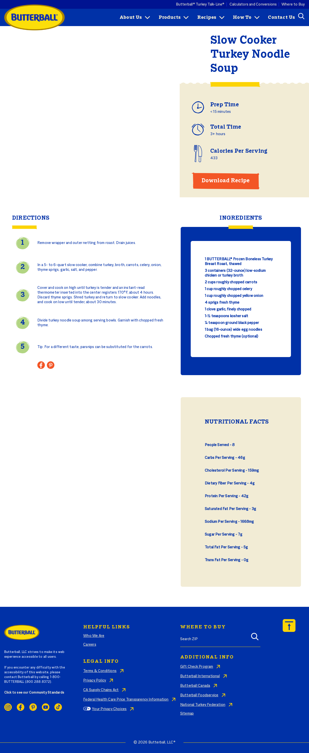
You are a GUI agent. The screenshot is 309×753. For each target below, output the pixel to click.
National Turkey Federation (202, 705)
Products (170, 17)
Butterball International (200, 676)
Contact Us (281, 17)
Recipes (206, 17)
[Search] (254, 638)
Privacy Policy (94, 681)
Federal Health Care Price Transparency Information (125, 700)
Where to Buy (293, 4)
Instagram (8, 707)
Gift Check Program (196, 667)
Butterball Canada (195, 686)
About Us (131, 17)
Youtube (45, 707)
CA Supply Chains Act (101, 690)
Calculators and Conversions (253, 4)
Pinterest (33, 707)
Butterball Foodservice (199, 695)
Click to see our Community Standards (34, 693)
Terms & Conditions (100, 671)
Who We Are (93, 636)
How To (242, 17)
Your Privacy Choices (109, 709)
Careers (89, 645)
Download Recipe (225, 181)
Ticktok (58, 707)
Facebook (20, 707)
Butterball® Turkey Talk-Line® (200, 4)
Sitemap (187, 714)
